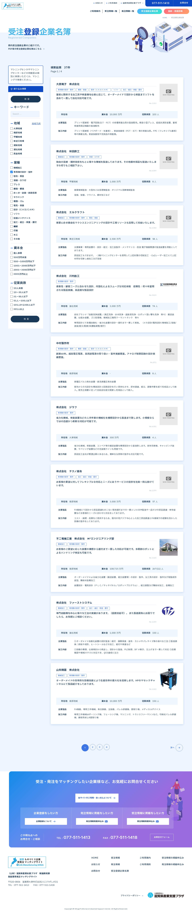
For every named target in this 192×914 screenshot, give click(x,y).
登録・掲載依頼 (175, 11)
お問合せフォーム (163, 838)
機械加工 (16, 167)
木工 (14, 234)
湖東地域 (16, 145)
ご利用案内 (95, 11)
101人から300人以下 (23, 305)
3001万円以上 (19, 274)
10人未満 (17, 288)
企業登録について (44, 821)
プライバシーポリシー (129, 896)
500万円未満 (18, 257)
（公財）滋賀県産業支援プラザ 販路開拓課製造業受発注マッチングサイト (30, 868)
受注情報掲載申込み (146, 821)
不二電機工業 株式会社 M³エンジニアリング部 (96, 538)
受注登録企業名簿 (149, 11)
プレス (15, 184)
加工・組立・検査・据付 (24, 222)
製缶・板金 (17, 176)
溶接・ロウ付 (18, 180)
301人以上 (17, 309)
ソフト (15, 213)
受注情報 (115, 858)
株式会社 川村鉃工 (72, 275)
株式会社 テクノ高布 (74, 471)
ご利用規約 (112, 3)
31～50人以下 (20, 296)
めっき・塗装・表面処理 (24, 192)
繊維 (14, 226)
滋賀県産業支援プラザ (132, 3)
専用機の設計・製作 (22, 171)
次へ (176, 747)
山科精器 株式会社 (72, 669)
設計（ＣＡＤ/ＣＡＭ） (23, 209)
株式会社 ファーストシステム (81, 602)
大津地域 (16, 128)
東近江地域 (17, 141)
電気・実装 (17, 205)
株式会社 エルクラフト (76, 212)
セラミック (17, 197)
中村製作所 (65, 343)
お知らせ (99, 3)
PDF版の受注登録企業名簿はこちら (26, 48)
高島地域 (16, 153)
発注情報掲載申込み (95, 821)
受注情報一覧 (111, 11)
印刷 (14, 230)
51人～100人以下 (21, 300)
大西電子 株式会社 (72, 83)
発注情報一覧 (128, 11)
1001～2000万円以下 (23, 265)
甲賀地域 (16, 136)
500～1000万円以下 (22, 261)
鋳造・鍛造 (17, 188)
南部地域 (16, 132)
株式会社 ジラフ (72, 407)
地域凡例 (36, 123)
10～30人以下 (19, 292)
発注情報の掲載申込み (173, 865)
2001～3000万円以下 (23, 269)
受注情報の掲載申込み (173, 858)
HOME (164, 17)
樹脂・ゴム (17, 201)
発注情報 (115, 865)
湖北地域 (16, 149)
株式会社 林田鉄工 (72, 151)
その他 (15, 239)
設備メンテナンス (20, 218)
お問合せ (184, 2)
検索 (27, 99)
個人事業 (16, 253)
